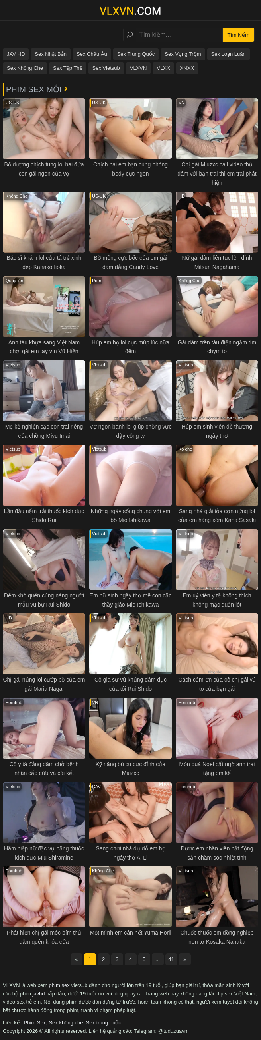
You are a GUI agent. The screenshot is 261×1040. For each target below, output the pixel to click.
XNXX (187, 68)
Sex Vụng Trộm (183, 54)
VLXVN (138, 68)
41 (171, 959)
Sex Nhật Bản (51, 54)
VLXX (163, 68)
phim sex (59, 985)
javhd (38, 994)
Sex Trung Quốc (136, 54)
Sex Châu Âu (92, 54)
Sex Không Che (25, 68)
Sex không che (66, 1023)
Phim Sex (35, 1023)
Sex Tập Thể (67, 68)
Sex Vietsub (106, 68)
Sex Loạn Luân (228, 54)
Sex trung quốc (103, 1023)
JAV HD (16, 54)
